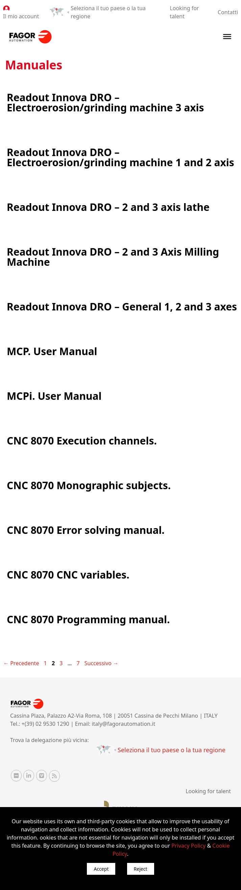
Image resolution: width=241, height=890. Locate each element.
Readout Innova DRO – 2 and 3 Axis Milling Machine (113, 257)
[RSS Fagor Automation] (54, 776)
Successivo (101, 663)
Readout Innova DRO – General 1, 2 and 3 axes (122, 306)
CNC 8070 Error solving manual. (86, 530)
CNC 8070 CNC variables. (68, 575)
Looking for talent (208, 791)
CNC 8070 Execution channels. (82, 441)
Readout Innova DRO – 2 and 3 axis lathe (108, 207)
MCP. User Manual (52, 351)
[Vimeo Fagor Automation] (41, 775)
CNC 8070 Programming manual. (88, 619)
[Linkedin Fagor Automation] (28, 775)
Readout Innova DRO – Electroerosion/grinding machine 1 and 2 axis (120, 157)
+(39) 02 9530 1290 (46, 724)
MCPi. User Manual (54, 396)
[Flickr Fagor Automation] (16, 775)
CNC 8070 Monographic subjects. (89, 485)
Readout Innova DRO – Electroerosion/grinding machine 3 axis (105, 102)
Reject (140, 869)
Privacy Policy (188, 845)
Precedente (21, 663)
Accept (101, 869)
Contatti (228, 12)
